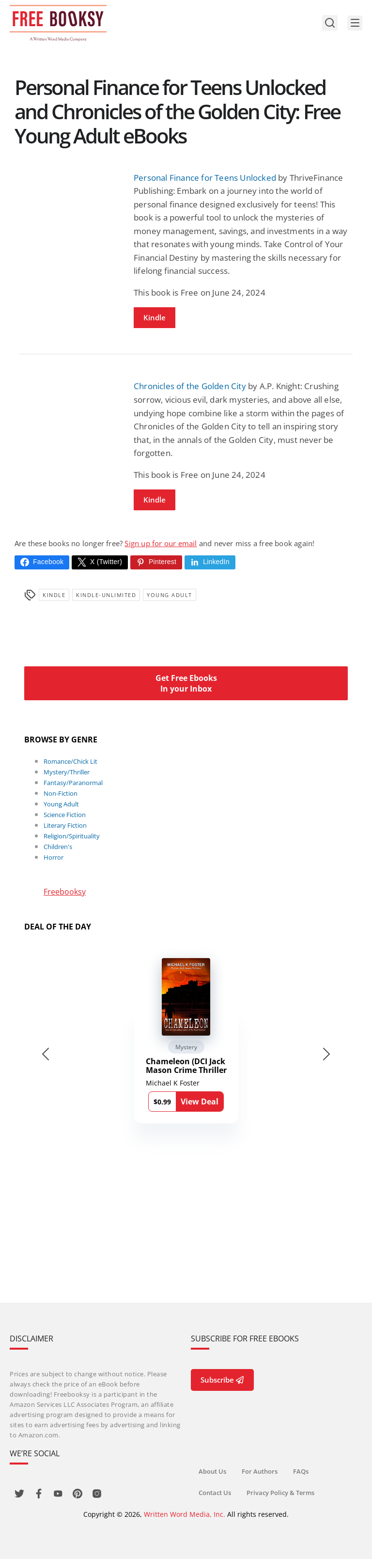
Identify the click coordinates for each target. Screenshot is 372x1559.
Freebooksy (65, 891)
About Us (212, 1471)
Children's (58, 846)
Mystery (186, 1047)
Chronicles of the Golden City (190, 386)
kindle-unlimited (106, 594)
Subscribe (222, 1380)
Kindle (154, 317)
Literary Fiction (65, 825)
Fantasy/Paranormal (73, 782)
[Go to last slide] (45, 1054)
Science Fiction (65, 814)
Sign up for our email (160, 543)
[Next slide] (326, 1054)
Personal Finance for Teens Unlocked (205, 177)
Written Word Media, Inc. (184, 1514)
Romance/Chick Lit (70, 761)
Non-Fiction (61, 793)
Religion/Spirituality (72, 836)
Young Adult (169, 594)
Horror (53, 857)
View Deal (199, 1101)
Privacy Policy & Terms (280, 1492)
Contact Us (215, 1492)
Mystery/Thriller (67, 772)
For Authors (260, 1471)
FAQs (301, 1471)
